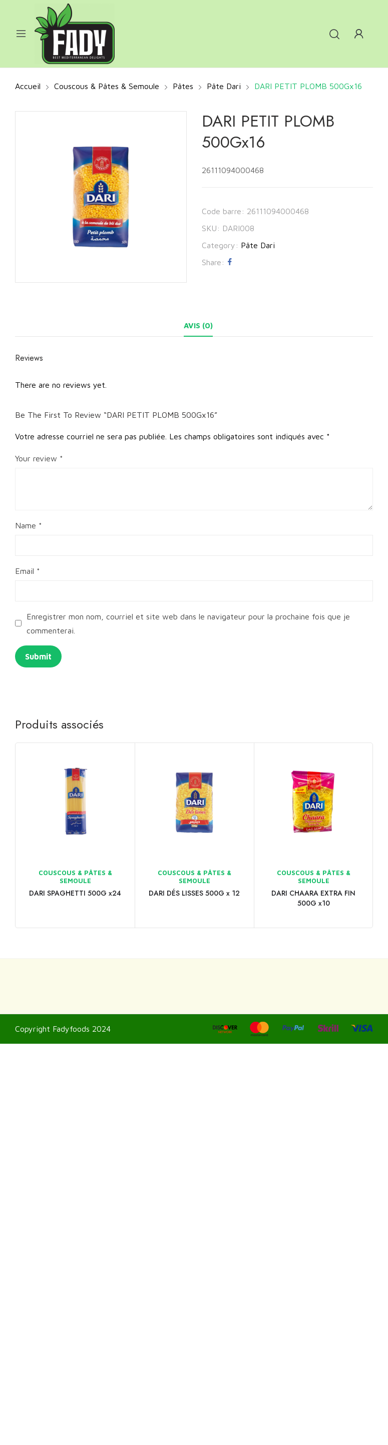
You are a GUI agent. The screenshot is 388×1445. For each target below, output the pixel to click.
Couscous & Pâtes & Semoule (75, 877)
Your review (39, 458)
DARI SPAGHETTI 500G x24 (75, 893)
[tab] (198, 325)
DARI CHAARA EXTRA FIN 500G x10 (313, 898)
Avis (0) (198, 325)
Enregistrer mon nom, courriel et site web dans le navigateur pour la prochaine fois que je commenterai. (188, 623)
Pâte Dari (258, 245)
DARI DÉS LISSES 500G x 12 (194, 893)
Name (28, 525)
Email (27, 570)
